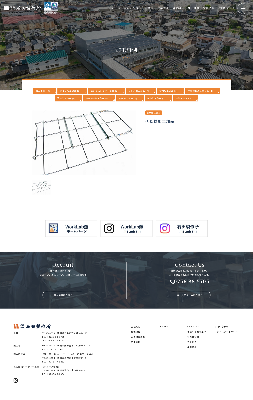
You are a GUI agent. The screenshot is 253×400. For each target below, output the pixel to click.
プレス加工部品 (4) (139, 90)
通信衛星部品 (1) (156, 98)
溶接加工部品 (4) (66, 98)
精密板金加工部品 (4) (97, 98)
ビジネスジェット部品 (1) (105, 90)
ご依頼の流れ (138, 336)
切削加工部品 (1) (168, 90)
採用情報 (208, 8)
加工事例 (193, 8)
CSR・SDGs (194, 326)
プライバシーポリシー (226, 331)
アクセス (192, 341)
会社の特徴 (193, 336)
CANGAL (165, 326)
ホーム (116, 8)
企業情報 (163, 8)
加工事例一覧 (43, 90)
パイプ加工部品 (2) (70, 90)
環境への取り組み (196, 331)
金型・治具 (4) (184, 98)
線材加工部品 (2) (128, 98)
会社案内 (147, 8)
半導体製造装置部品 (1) (200, 90)
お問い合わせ (226, 8)
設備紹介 (178, 8)
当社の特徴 (131, 8)
